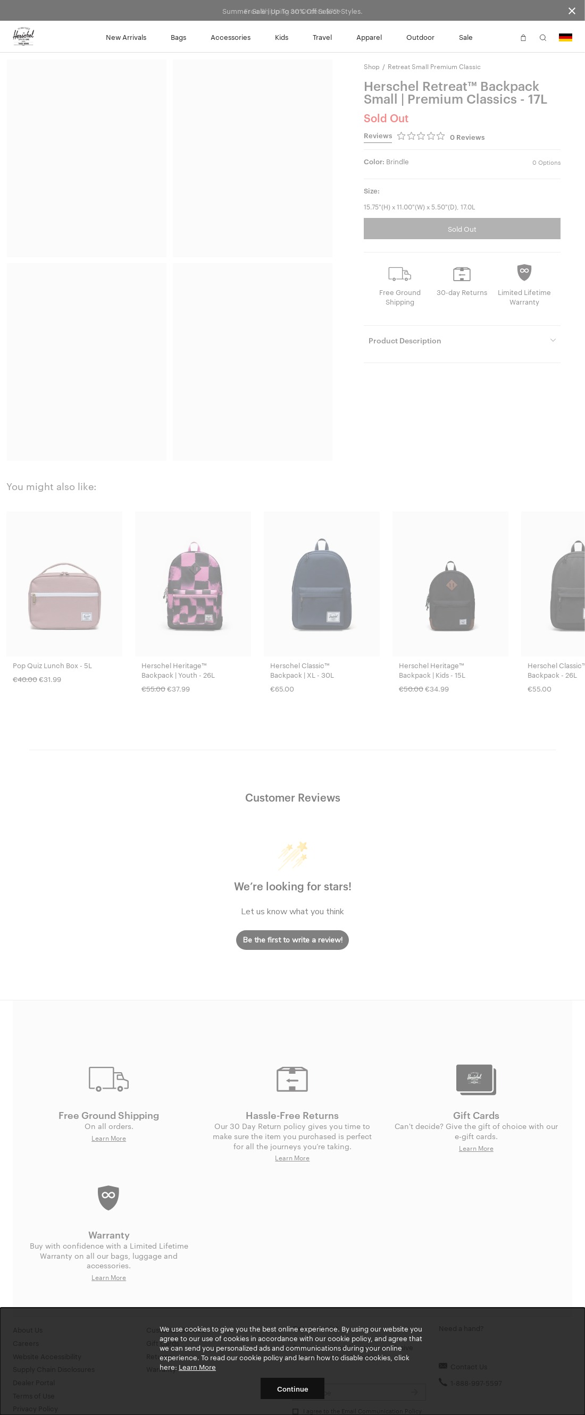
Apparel (369, 36)
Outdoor (420, 36)
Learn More (197, 1366)
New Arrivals (126, 36)
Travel (322, 36)
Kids (281, 36)
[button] (503, 36)
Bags (178, 36)
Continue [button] (292, 1388)
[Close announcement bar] (572, 10)
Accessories (230, 36)
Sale (466, 36)
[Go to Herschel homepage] (23, 36)
